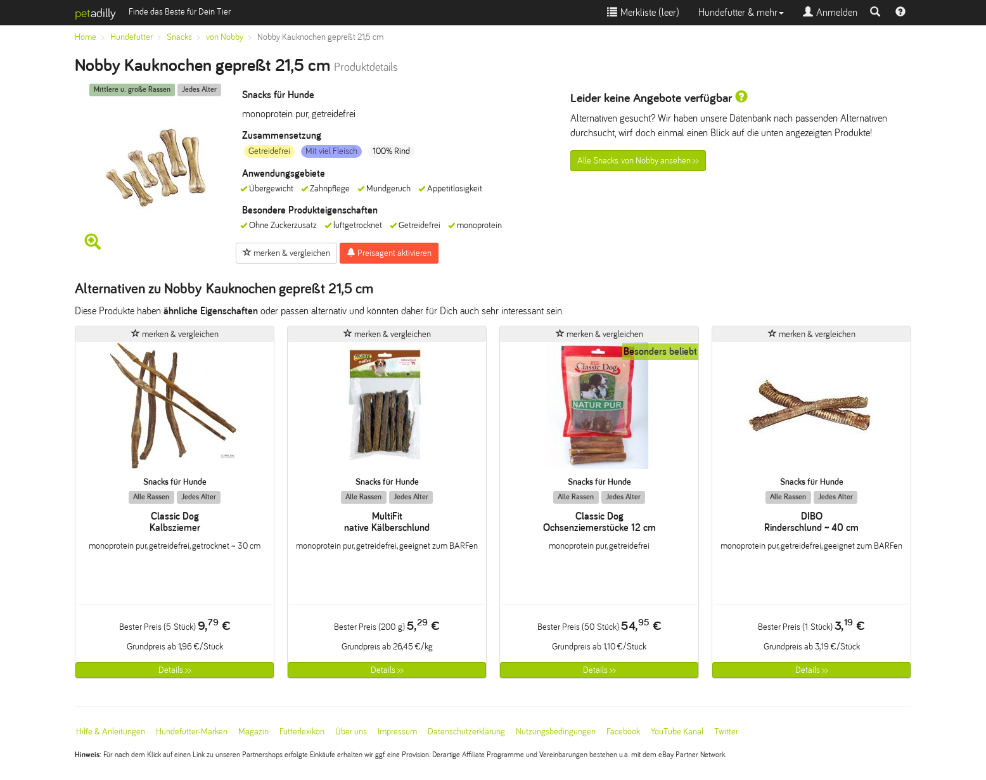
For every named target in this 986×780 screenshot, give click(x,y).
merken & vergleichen (286, 253)
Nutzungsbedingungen (556, 731)
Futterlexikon (301, 731)
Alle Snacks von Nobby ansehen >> (638, 160)
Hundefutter (131, 37)
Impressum (397, 731)
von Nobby (224, 37)
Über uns (351, 731)
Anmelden (830, 12)
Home (85, 37)
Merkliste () (643, 12)
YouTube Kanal (677, 731)
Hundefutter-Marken (191, 731)
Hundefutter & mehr (741, 12)
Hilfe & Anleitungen (110, 731)
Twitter (726, 731)
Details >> (174, 670)
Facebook (623, 731)
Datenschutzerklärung (466, 731)
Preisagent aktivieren (389, 253)
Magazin (253, 731)
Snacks (179, 37)
